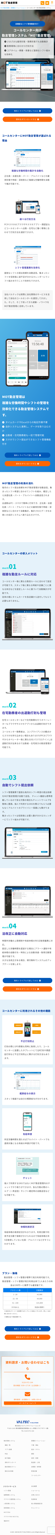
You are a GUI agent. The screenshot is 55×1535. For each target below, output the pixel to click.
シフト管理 (7, 1490)
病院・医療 (34, 1458)
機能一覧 (8, 1445)
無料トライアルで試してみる (27, 111)
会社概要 (34, 1486)
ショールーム (35, 1490)
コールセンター (36, 1475)
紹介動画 (8, 1458)
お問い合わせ (35, 1495)
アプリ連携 (8, 1449)
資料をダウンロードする (27, 119)
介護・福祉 (34, 1445)
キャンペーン (35, 1508)
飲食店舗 (34, 1471)
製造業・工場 (35, 1462)
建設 (32, 1453)
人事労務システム (9, 1503)
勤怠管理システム (9, 1440)
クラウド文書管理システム (12, 1499)
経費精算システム (9, 1495)
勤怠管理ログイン (10, 1466)
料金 (6, 1453)
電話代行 (6, 1521)
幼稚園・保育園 (36, 1466)
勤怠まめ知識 (9, 1471)
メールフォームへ (27, 1403)
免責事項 (34, 1499)
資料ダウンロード (10, 1462)
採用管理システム (9, 1508)
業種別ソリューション (38, 1440)
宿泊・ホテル (35, 1449)
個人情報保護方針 (37, 1503)
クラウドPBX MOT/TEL (11, 1516)
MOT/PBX (7, 1512)
